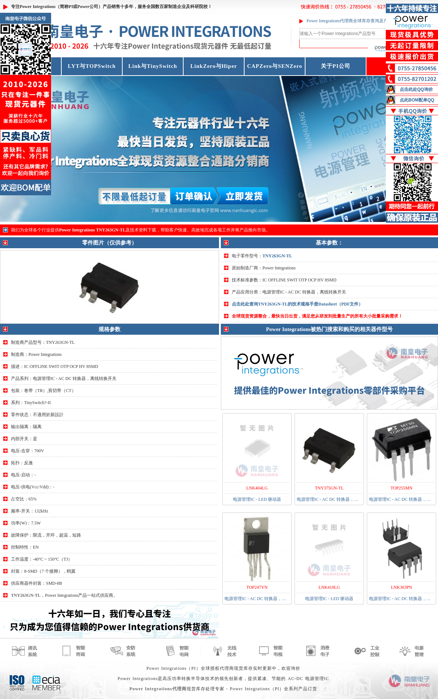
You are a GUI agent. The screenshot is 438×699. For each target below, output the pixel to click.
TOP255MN (401, 488)
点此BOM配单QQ (417, 100)
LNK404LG (257, 488)
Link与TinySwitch (152, 66)
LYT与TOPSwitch (92, 66)
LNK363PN (401, 587)
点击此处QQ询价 (416, 89)
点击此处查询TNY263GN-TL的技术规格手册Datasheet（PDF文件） (297, 304)
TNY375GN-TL (329, 488)
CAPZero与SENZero (274, 66)
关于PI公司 (335, 66)
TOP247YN (257, 587)
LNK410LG (329, 587)
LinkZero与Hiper (214, 66)
